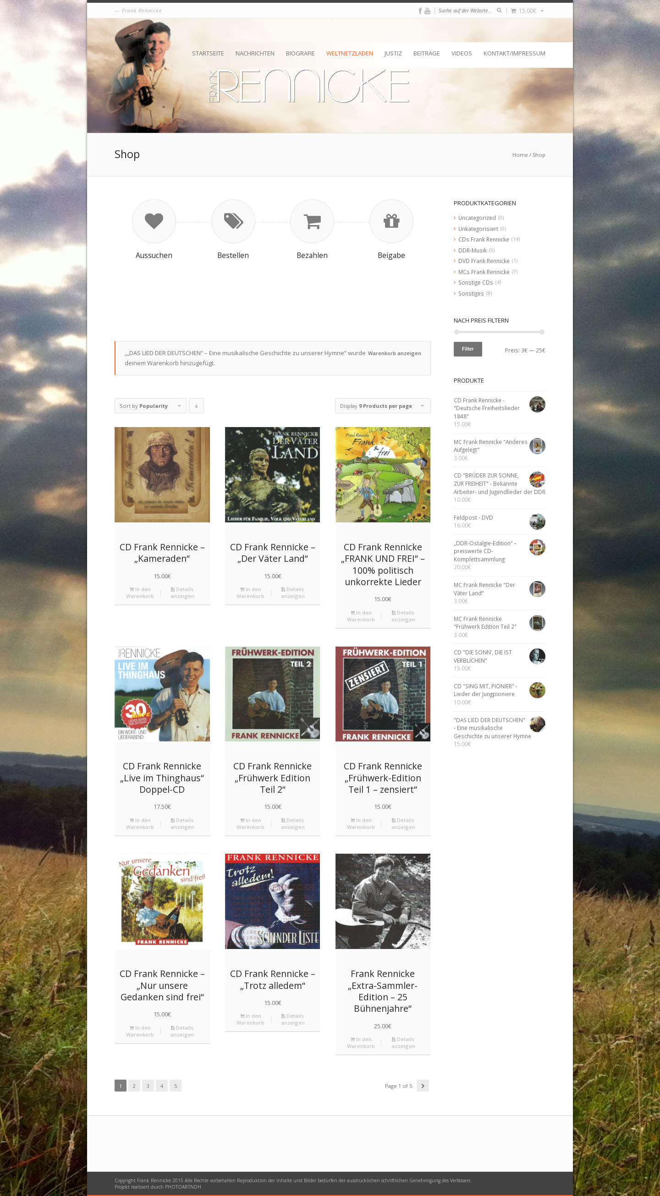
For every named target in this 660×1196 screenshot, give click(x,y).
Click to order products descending (196, 407)
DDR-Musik (472, 250)
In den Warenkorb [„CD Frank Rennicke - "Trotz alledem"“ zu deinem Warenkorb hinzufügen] (250, 1019)
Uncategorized (477, 217)
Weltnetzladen (349, 53)
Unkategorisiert (478, 228)
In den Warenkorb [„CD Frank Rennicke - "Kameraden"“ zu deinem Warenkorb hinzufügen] (140, 592)
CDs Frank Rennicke (483, 239)
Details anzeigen (182, 592)
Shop (539, 154)
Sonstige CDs (475, 282)
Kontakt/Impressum (514, 53)
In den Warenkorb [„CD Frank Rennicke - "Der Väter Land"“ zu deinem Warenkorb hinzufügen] (250, 592)
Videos (461, 53)
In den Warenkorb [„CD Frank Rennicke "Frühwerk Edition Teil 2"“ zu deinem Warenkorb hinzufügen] (250, 823)
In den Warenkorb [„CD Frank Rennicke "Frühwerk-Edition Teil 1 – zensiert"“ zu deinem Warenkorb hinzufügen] (361, 823)
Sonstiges (471, 293)
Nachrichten (255, 53)
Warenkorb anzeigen (394, 353)
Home (520, 154)
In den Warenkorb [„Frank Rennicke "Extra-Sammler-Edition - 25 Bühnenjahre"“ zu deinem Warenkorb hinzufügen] (361, 1042)
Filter (468, 348)
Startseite (208, 53)
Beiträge (426, 53)
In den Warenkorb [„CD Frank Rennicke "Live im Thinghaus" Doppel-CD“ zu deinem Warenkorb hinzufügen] (140, 823)
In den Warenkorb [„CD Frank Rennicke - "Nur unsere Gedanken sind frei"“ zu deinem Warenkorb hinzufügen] (140, 1031)
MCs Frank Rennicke (484, 271)
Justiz (393, 53)
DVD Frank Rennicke (484, 260)
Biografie (300, 53)
